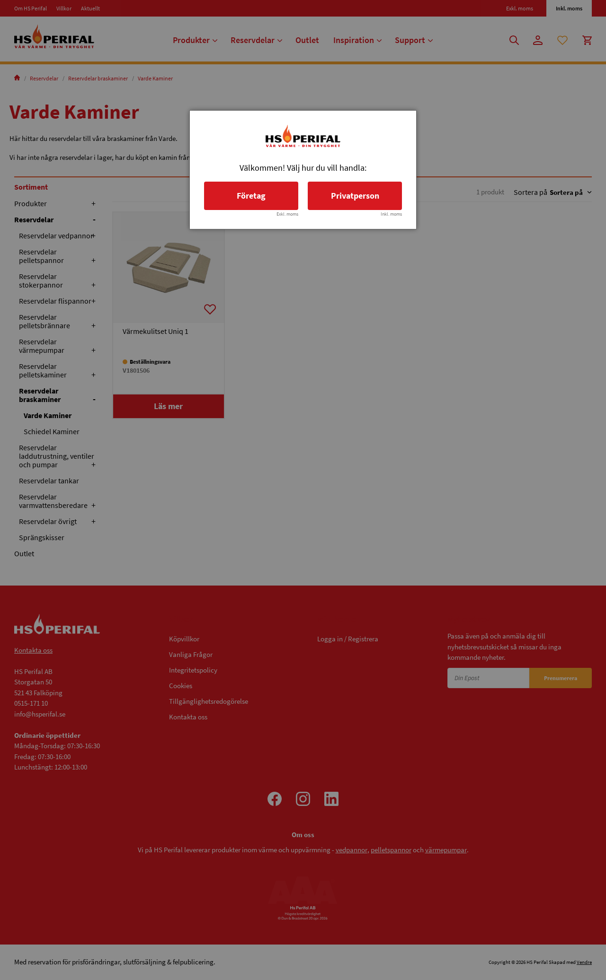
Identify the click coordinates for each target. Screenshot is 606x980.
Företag (251, 195)
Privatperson (355, 195)
